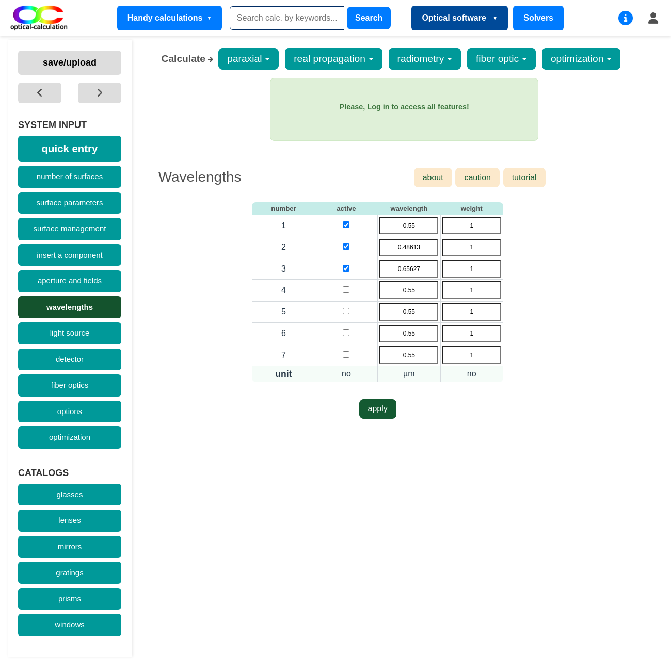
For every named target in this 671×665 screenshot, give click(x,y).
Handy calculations (165, 17)
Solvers (538, 17)
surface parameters (69, 202)
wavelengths (69, 307)
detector (70, 359)
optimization (69, 437)
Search (368, 17)
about (433, 177)
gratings (69, 572)
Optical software (455, 17)
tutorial (524, 177)
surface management (70, 228)
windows (70, 624)
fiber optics (70, 385)
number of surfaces (70, 176)
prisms (69, 598)
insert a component (70, 254)
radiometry (420, 58)
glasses (70, 494)
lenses (69, 520)
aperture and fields (70, 280)
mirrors (70, 546)
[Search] (287, 18)
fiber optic (497, 58)
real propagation (329, 58)
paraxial (244, 58)
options (69, 411)
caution (477, 177)
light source (70, 332)
